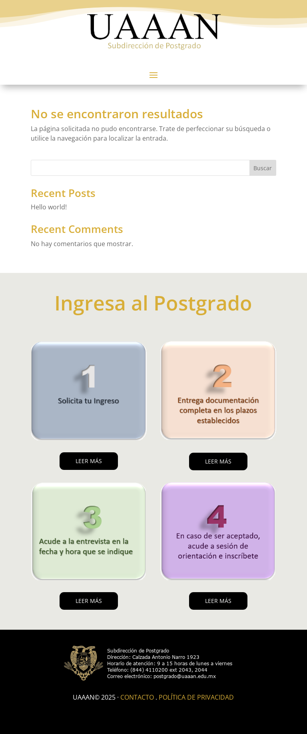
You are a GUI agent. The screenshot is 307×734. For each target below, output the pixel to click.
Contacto (137, 697)
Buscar (262, 168)
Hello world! (49, 207)
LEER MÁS (89, 461)
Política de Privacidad (196, 697)
